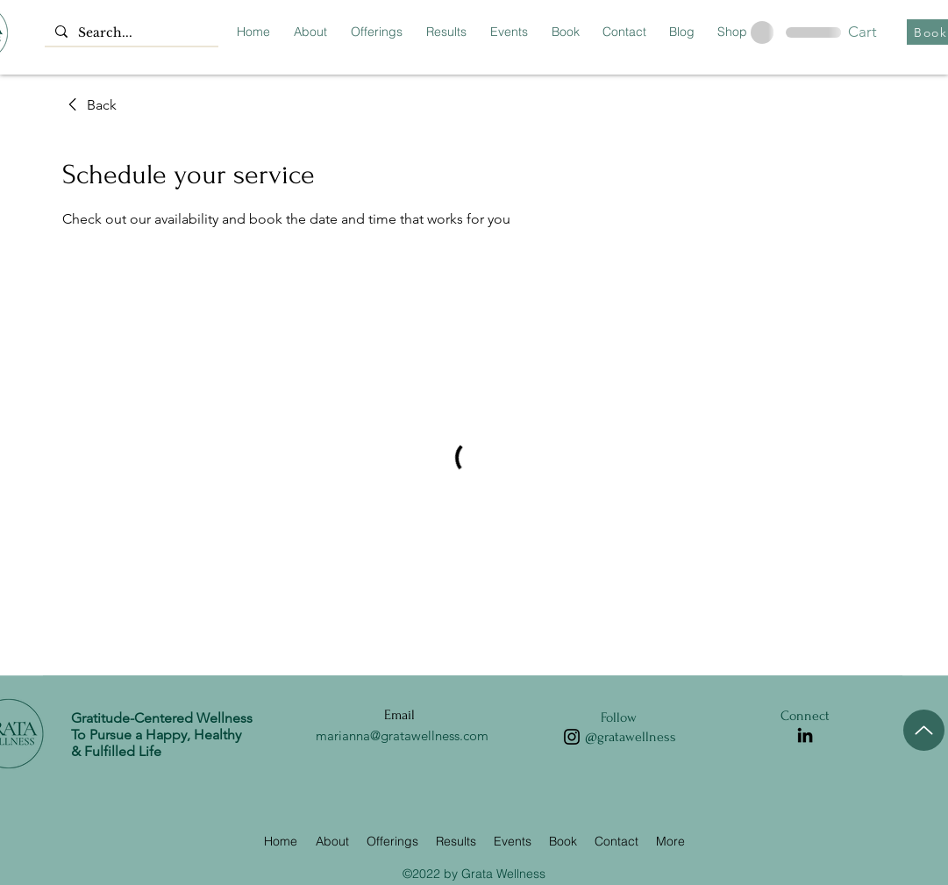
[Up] (923, 730)
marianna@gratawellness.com (402, 735)
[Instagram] (571, 736)
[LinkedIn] (805, 735)
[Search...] (130, 33)
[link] (89, 105)
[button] (876, 31)
